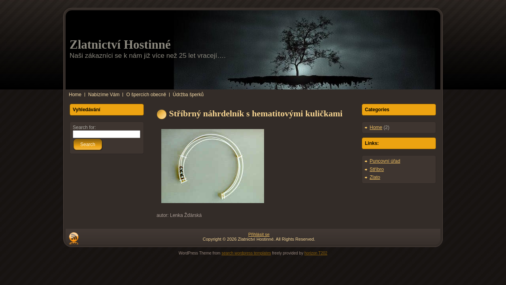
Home (376, 127)
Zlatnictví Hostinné (120, 44)
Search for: (84, 127)
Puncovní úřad (385, 161)
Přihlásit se (259, 234)
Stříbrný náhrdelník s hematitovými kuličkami (256, 113)
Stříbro (377, 169)
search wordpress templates (246, 253)
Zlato (375, 177)
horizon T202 (315, 253)
